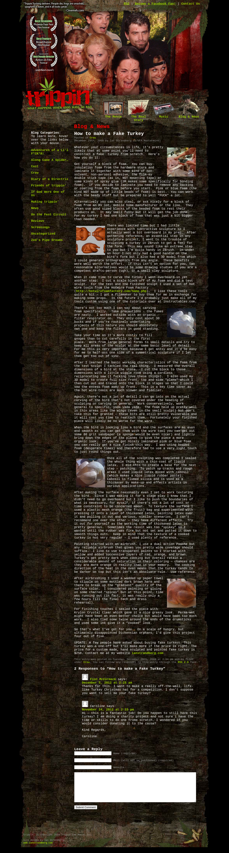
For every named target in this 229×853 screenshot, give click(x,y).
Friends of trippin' (48, 185)
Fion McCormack (103, 679)
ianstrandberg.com (147, 653)
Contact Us (190, 4)
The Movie (113, 116)
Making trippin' (45, 202)
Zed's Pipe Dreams (47, 240)
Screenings (40, 227)
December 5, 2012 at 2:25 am (107, 683)
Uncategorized (43, 234)
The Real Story (138, 117)
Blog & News (188, 116)
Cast (34, 166)
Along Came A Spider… (49, 160)
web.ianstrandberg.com (38, 848)
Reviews (37, 221)
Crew (34, 173)
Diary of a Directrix (49, 179)
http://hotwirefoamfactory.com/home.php (111, 291)
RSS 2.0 (183, 662)
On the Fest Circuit (48, 214)
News (34, 208)
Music (163, 116)
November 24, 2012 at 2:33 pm (108, 709)
